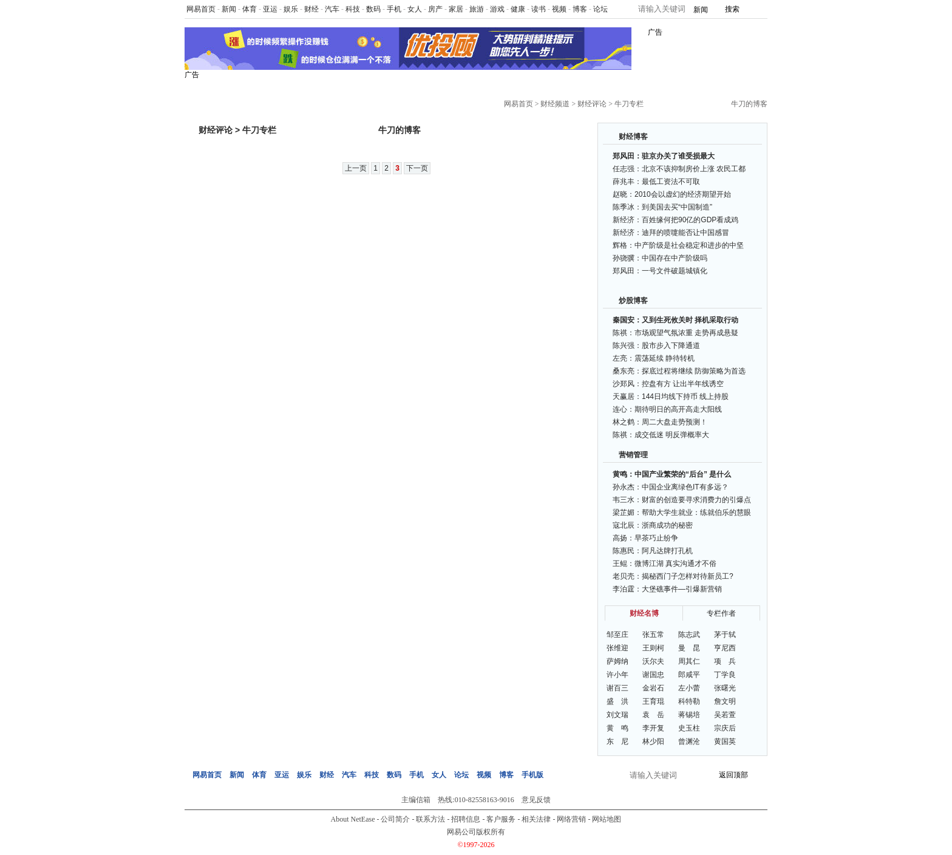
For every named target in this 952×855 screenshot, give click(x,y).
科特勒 (689, 701)
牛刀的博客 (749, 104)
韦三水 (623, 500)
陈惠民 (623, 551)
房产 (435, 9)
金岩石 (653, 688)
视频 (559, 9)
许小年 (617, 674)
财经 (311, 9)
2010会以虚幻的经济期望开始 (682, 194)
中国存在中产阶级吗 (674, 258)
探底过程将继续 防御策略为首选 (694, 371)
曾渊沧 (689, 741)
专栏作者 (721, 613)
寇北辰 (623, 525)
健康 (518, 9)
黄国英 (725, 741)
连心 (620, 409)
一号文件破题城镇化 (674, 271)
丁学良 (725, 674)
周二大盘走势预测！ (674, 422)
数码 (373, 9)
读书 (538, 9)
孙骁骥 (623, 258)
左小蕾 (689, 688)
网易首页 (201, 9)
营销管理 (633, 455)
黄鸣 (620, 474)
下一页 (417, 168)
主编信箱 (415, 799)
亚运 (270, 9)
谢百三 (617, 688)
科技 (352, 9)
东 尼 (617, 741)
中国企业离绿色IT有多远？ (685, 487)
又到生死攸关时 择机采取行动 (690, 320)
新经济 (623, 220)
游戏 (497, 9)
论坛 (600, 9)
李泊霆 (623, 589)
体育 (249, 9)
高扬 (620, 538)
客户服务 (500, 819)
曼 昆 (689, 648)
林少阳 (653, 741)
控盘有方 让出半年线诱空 (683, 384)
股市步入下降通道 (671, 345)
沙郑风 (623, 384)
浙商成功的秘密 (667, 525)
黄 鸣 (617, 728)
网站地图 (606, 819)
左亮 (620, 358)
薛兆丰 (623, 181)
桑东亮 (623, 371)
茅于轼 (725, 634)
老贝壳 (623, 576)
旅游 (476, 9)
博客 (580, 9)
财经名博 (644, 613)
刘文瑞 (617, 714)
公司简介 (395, 819)
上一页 (356, 168)
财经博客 (633, 136)
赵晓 (620, 194)
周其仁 (689, 661)
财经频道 (555, 104)
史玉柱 (689, 728)
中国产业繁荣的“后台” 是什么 (682, 474)
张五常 (653, 634)
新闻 (229, 9)
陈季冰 (623, 207)
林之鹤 (623, 422)
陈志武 (689, 634)
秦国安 (623, 320)
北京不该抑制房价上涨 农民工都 (694, 169)
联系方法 (430, 819)
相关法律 (536, 819)
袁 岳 (653, 714)
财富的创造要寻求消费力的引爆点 (696, 500)
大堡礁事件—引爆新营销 (682, 589)
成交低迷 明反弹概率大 (671, 435)
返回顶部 (733, 775)
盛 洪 (617, 701)
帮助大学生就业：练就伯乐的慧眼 (696, 512)
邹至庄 (617, 634)
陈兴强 (623, 345)
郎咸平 (689, 674)
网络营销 (571, 819)
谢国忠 (653, 674)
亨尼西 (725, 648)
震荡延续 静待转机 (664, 358)
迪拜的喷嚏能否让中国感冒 (685, 232)
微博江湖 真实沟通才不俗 (675, 563)
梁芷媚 (623, 512)
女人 (414, 9)
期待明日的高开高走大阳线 (678, 409)
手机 (394, 9)
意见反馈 (536, 799)
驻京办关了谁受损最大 (678, 156)
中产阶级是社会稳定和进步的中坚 (689, 245)
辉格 (620, 245)
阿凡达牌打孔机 (667, 551)
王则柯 (653, 648)
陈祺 (620, 333)
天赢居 (623, 396)
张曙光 (725, 688)
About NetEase (353, 819)
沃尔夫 (653, 661)
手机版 (532, 775)
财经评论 (592, 104)
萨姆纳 (617, 661)
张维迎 (617, 648)
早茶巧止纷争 (656, 538)
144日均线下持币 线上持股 (685, 396)
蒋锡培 (689, 714)
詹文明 (725, 701)
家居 (456, 9)
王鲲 (620, 563)
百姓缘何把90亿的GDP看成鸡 (690, 220)
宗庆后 (725, 728)
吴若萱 (725, 714)
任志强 (623, 169)
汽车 (332, 9)
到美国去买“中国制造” (677, 207)
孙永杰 (623, 487)
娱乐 (291, 9)
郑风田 (623, 156)
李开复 (653, 728)
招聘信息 (465, 819)
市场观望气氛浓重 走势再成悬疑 (686, 333)
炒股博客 (633, 300)
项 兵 (725, 661)
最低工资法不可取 (671, 181)
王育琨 (653, 701)
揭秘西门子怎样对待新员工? (687, 576)
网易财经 (222, 99)
